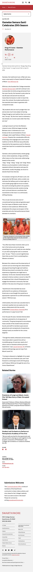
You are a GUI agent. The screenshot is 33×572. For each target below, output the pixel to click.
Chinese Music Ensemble (17, 310)
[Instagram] (3, 550)
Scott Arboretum (21, 535)
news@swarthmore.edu (16, 501)
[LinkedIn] (8, 550)
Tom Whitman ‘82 (13, 82)
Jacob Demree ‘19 (18, 348)
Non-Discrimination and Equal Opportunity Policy (13, 563)
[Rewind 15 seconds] (6, 55)
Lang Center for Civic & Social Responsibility (23, 526)
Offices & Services (21, 532)
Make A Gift (20, 529)
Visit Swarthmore (21, 541)
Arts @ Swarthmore (5, 528)
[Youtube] (11, 550)
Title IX (19, 538)
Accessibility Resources (8, 560)
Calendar (4, 531)
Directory (4, 545)
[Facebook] (3, 450)
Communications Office (14, 487)
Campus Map (4, 537)
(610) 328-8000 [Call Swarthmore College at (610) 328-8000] (6, 521)
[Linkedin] (5, 450)
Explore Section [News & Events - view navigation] (16, 14)
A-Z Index (4, 525)
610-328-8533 (5, 467)
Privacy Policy (5, 558)
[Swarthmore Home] (11, 513)
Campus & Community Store (7, 534)
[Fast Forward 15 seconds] (12, 55)
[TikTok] (14, 550)
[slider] (7, 57)
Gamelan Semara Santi (9, 90)
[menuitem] (22, 2)
